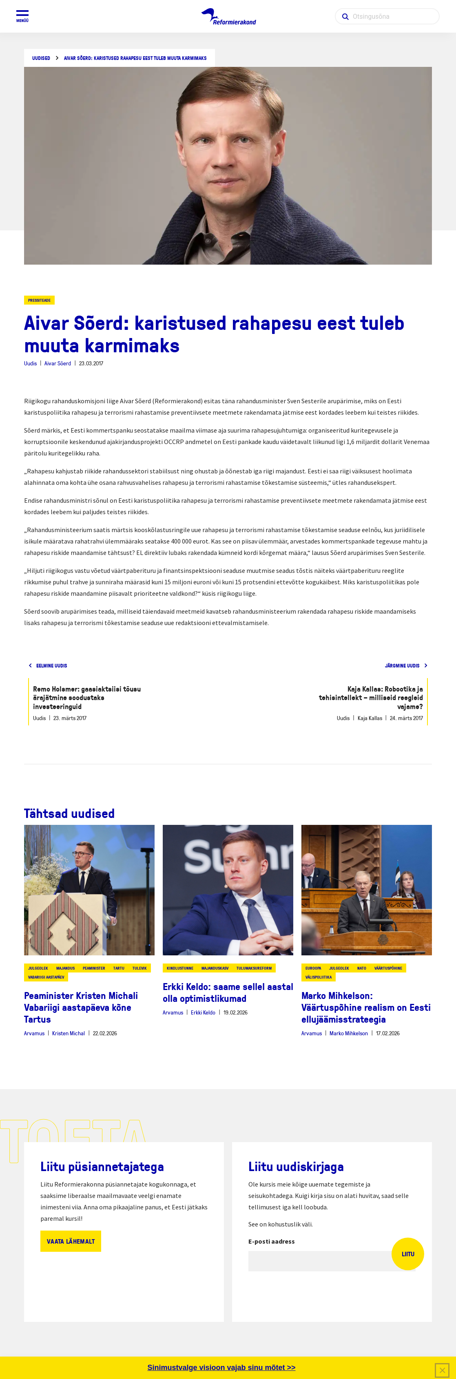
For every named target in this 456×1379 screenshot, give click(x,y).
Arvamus (34, 1033)
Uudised (41, 58)
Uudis (30, 363)
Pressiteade (39, 300)
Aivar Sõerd (57, 363)
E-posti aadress (271, 1241)
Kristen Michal (68, 1033)
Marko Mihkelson (349, 1033)
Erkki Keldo (203, 1012)
